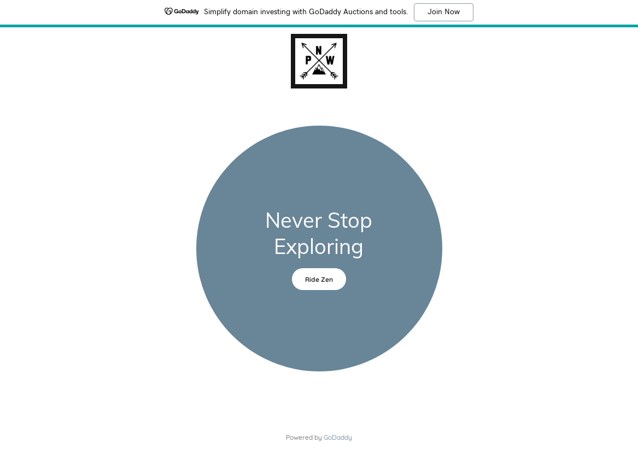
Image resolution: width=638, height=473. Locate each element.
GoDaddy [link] (338, 437)
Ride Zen (319, 279)
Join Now (444, 12)
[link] (319, 60)
